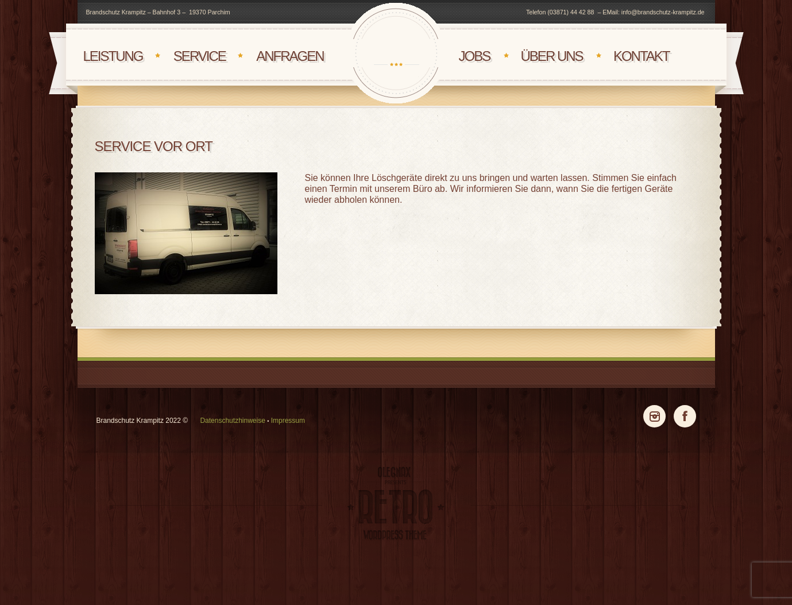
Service (199, 56)
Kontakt (641, 56)
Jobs (474, 56)
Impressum (288, 421)
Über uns (552, 56)
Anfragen (289, 56)
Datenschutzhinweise (232, 421)
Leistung (112, 56)
